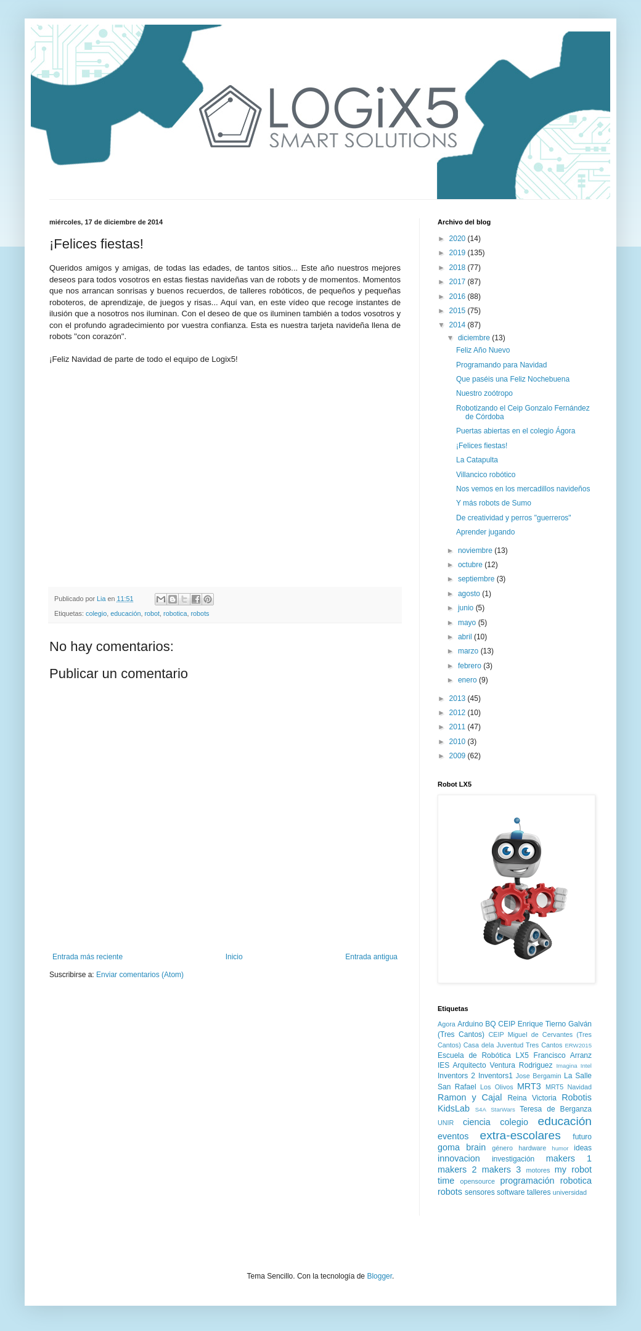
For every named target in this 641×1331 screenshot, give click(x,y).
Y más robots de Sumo (493, 503)
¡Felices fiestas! (481, 445)
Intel (586, 1065)
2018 (458, 267)
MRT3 (529, 1086)
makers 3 (501, 1169)
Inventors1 (495, 1075)
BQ (490, 1024)
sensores (480, 1192)
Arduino (470, 1024)
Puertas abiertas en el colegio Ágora (515, 431)
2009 (458, 756)
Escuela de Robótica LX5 (483, 1055)
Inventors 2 (456, 1075)
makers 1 (569, 1158)
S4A (480, 1109)
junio (467, 608)
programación (527, 1181)
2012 (458, 712)
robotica (175, 613)
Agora (446, 1024)
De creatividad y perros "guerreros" (513, 518)
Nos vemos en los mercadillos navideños (523, 489)
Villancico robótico (486, 474)
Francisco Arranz (563, 1055)
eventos (453, 1136)
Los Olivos (496, 1087)
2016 (458, 296)
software (511, 1192)
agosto (470, 593)
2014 (458, 325)
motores (538, 1170)
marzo (469, 651)
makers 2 (457, 1169)
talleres (539, 1192)
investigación (513, 1159)
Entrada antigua (371, 956)
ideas (583, 1148)
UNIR (446, 1122)
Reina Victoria (531, 1098)
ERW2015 (578, 1045)
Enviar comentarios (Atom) (140, 974)
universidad (570, 1192)
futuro (582, 1136)
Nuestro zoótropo (484, 393)
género (502, 1148)
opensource (477, 1181)
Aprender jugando (485, 532)
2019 (458, 252)
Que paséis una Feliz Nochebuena (513, 379)
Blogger (379, 1276)
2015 (458, 310)
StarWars (503, 1109)
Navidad (579, 1087)
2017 (458, 281)
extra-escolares (520, 1135)
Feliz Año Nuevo (483, 350)
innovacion (459, 1158)
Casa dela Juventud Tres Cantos (513, 1045)
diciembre (475, 338)
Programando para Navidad (501, 365)
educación (125, 613)
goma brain (462, 1147)
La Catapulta (477, 460)
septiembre (477, 579)
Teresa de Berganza (556, 1109)
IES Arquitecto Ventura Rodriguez (495, 1065)
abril (466, 637)
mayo (468, 622)
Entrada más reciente (87, 956)
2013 (458, 698)
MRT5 (554, 1087)
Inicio (234, 956)
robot (152, 613)
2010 (458, 741)
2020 (458, 238)
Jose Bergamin (538, 1075)
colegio (96, 613)
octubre (471, 564)
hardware (532, 1148)
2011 (458, 727)
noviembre (476, 550)
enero (468, 680)
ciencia (477, 1122)
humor (560, 1148)
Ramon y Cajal (470, 1097)
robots (200, 613)
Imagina (566, 1065)
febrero (470, 665)
